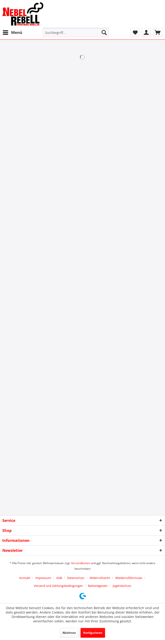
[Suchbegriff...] (76, 32)
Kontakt (24, 578)
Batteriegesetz (98, 586)
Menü (12, 32)
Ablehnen (69, 633)
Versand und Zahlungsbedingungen (58, 586)
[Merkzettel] (135, 32)
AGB (59, 578)
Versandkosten (80, 563)
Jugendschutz (122, 586)
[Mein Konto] (146, 32)
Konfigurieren (92, 633)
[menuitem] (12, 32)
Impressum (43, 578)
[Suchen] (104, 32)
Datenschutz (75, 578)
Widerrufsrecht (100, 578)
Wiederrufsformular (128, 578)
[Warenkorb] (157, 32)
